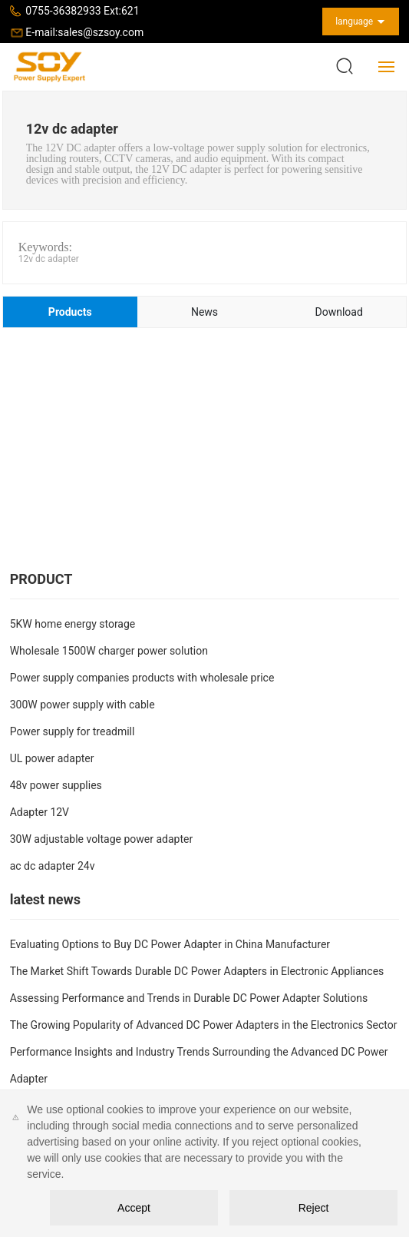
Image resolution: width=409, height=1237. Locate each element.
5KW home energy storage (73, 624)
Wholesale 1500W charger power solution (109, 651)
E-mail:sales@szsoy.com (84, 32)
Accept (133, 1208)
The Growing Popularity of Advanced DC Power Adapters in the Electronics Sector (203, 1025)
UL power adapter (52, 758)
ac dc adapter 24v (52, 866)
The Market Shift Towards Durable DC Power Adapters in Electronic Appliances (197, 971)
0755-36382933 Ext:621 (82, 11)
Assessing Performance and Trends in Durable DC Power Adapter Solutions (189, 998)
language (354, 21)
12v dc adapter (48, 259)
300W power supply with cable (82, 704)
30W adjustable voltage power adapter (101, 839)
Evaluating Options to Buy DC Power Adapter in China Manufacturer (170, 944)
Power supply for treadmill (72, 731)
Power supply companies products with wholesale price (142, 678)
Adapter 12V (39, 812)
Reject (314, 1208)
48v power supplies (56, 785)
